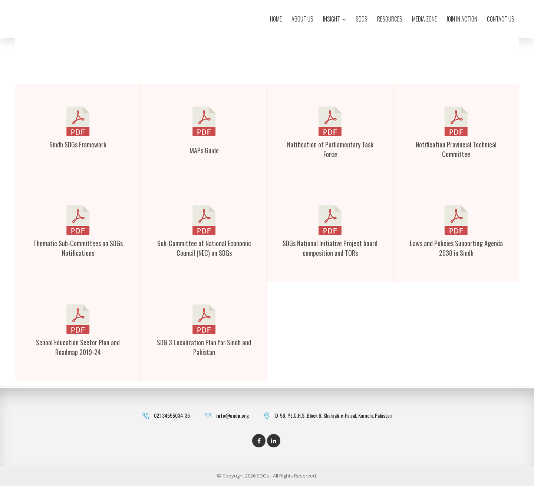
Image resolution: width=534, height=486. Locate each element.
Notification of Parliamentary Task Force (330, 149)
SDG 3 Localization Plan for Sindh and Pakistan (204, 347)
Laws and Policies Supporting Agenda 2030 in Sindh (456, 248)
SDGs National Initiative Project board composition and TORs (330, 248)
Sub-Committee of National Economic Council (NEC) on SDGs (204, 248)
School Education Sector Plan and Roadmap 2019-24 (78, 347)
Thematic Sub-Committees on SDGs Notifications (78, 248)
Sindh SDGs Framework (77, 144)
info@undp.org (232, 415)
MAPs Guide (204, 150)
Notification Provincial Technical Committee (456, 149)
